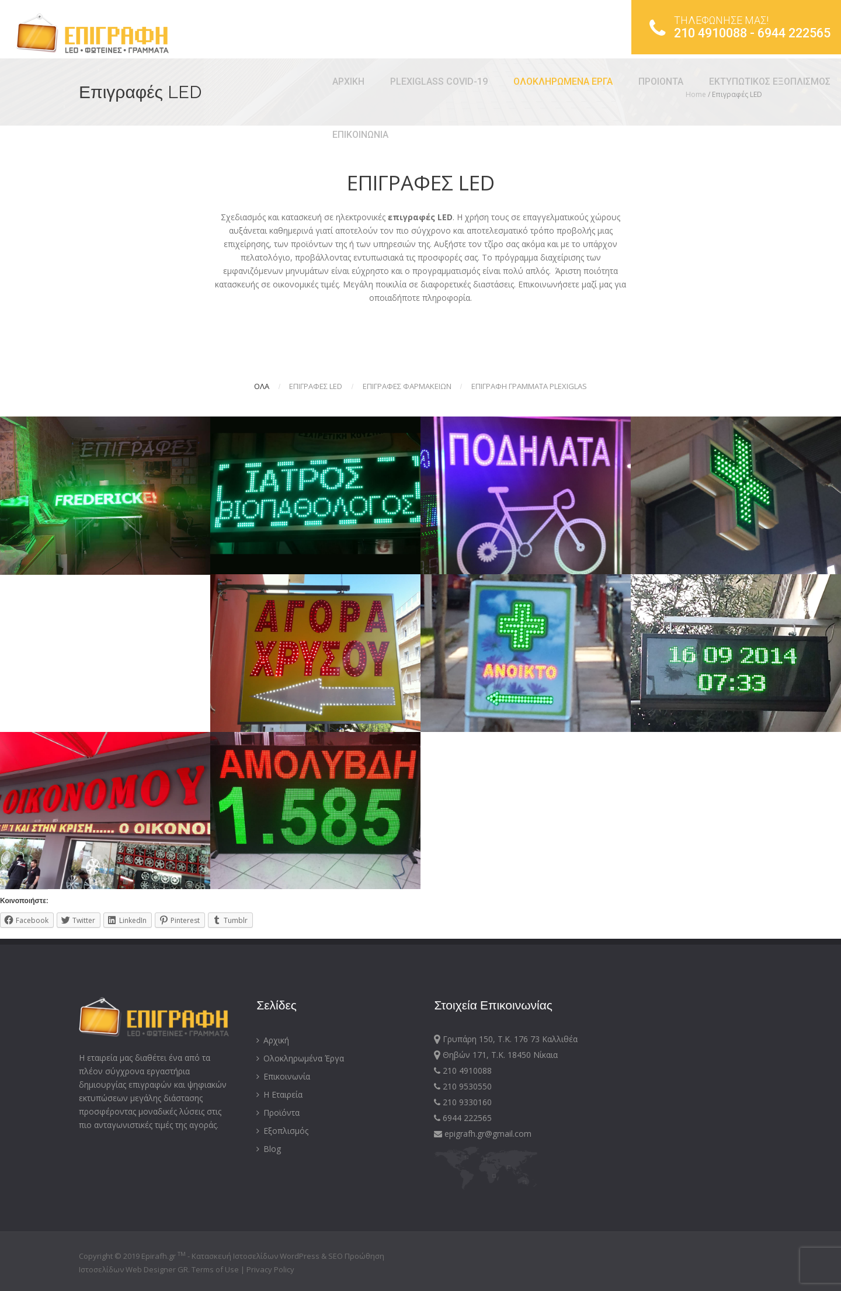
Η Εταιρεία (279, 1094)
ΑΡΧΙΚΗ (119, 81)
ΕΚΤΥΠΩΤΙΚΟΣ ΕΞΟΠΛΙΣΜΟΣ (540, 81)
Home (696, 94)
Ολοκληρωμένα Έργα (300, 1058)
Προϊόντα (278, 1112)
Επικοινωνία (283, 1076)
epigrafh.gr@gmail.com (482, 1133)
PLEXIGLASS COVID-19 (209, 81)
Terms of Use (216, 1269)
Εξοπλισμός (282, 1130)
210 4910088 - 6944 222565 (728, 30)
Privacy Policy (270, 1269)
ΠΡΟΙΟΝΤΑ (431, 81)
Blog (268, 1148)
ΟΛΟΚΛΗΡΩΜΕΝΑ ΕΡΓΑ (333, 81)
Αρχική (272, 1040)
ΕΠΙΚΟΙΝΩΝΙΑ (131, 134)
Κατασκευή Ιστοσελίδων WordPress (255, 1256)
